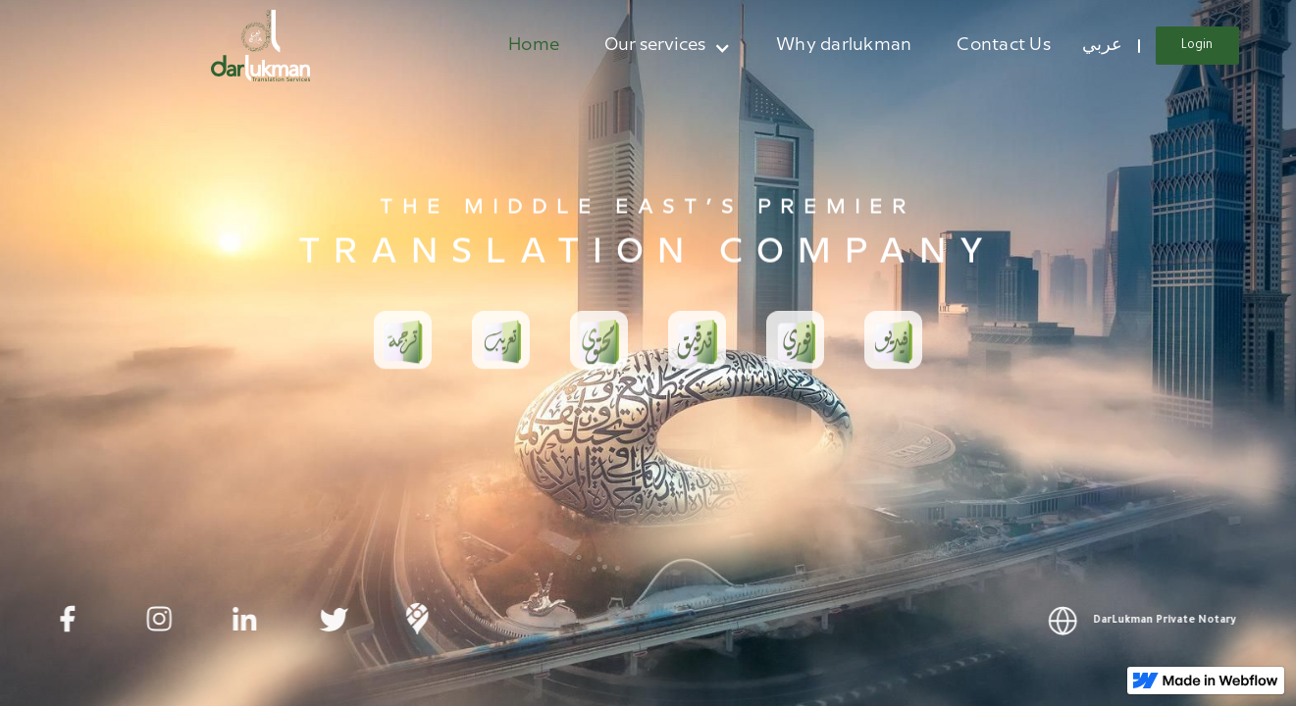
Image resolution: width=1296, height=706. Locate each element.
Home (533, 44)
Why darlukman (843, 44)
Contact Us (1004, 44)
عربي (1102, 44)
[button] (667, 45)
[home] (261, 45)
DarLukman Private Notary (1171, 621)
